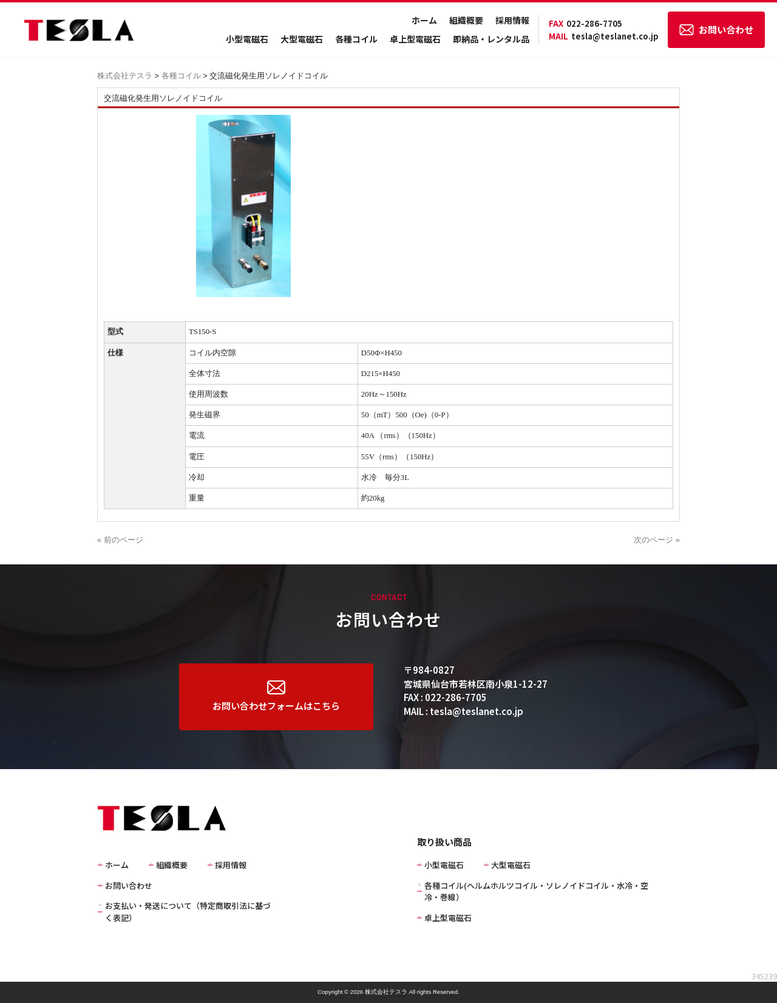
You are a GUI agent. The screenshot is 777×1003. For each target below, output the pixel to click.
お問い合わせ (716, 29)
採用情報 (512, 20)
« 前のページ (120, 539)
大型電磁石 (301, 39)
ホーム (424, 20)
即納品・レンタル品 (491, 39)
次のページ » (657, 539)
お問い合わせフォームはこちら (276, 696)
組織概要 (466, 20)
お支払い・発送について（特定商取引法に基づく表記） (188, 911)
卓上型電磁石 (415, 39)
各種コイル (356, 39)
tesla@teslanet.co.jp (604, 36)
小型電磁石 (247, 39)
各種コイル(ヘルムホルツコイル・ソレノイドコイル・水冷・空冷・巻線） (536, 891)
